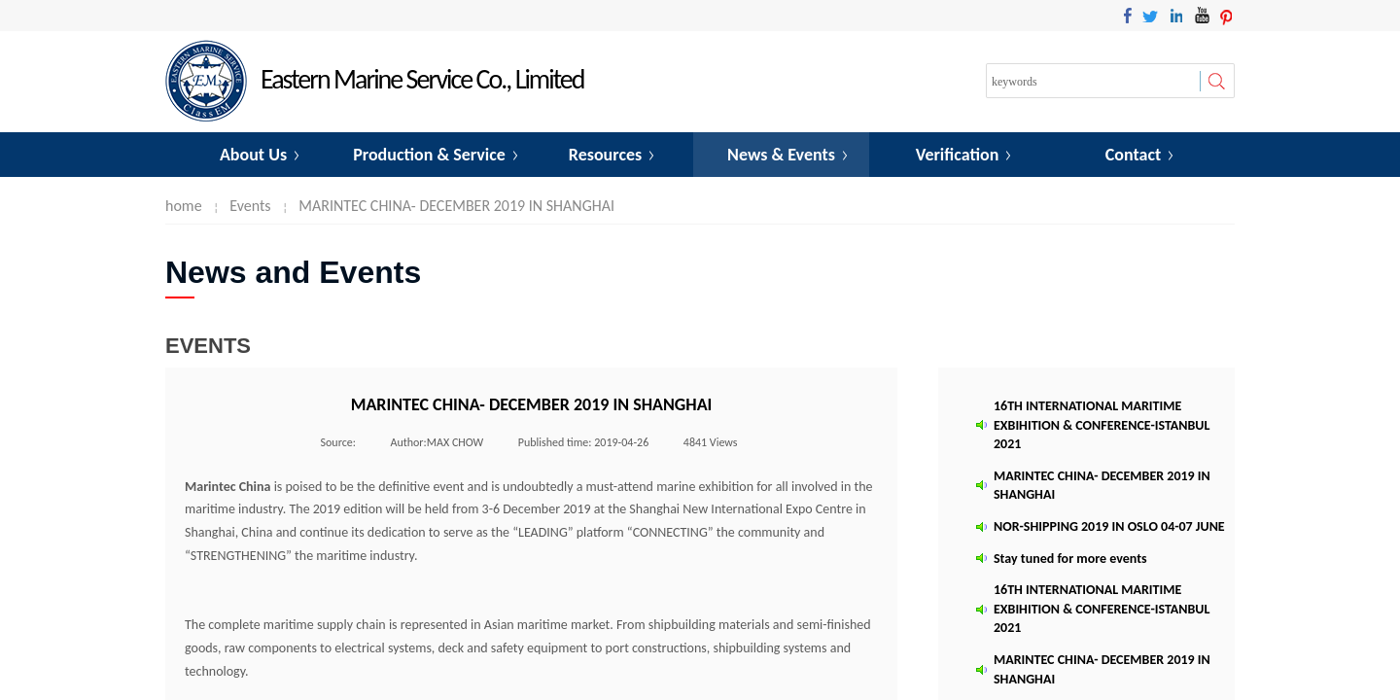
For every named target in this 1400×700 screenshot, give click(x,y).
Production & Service (429, 154)
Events (249, 205)
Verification (957, 154)
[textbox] (1093, 81)
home (183, 205)
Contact (1133, 154)
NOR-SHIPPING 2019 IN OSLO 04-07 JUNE (1109, 527)
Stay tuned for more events (1070, 559)
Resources (605, 154)
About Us (253, 154)
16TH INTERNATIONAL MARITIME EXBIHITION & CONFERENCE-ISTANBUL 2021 (1101, 426)
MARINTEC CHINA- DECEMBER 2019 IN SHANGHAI (456, 205)
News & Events (781, 154)
